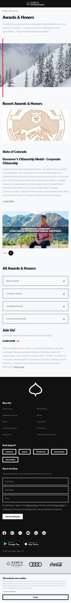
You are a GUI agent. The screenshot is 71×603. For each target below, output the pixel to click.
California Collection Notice (46, 435)
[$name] (4, 533)
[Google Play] (11, 543)
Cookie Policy (41, 422)
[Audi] (35, 564)
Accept (35, 597)
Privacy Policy (41, 428)
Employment (6, 435)
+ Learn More (8, 201)
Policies (39, 415)
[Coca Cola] (56, 564)
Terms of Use (32, 505)
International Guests (9, 428)
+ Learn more (18, 367)
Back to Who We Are (10, 11)
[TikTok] (44, 533)
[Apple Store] (31, 543)
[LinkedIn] (36, 533)
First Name (9, 481)
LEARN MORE (8, 341)
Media (4, 422)
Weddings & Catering (9, 415)
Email (7, 498)
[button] (35, 280)
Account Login (59, 452)
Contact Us (9, 452)
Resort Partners (42, 409)
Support (25, 452)
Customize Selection (8, 591)
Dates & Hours (7, 409)
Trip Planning (41, 452)
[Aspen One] (15, 564)
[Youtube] (28, 533)
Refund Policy (10, 460)
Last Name (9, 490)
